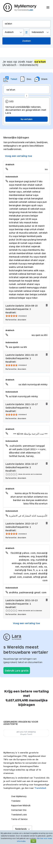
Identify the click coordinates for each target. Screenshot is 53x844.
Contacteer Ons (18, 810)
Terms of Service (19, 819)
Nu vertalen (26, 119)
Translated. (40, 788)
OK (33, 841)
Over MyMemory (18, 796)
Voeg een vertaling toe (18, 156)
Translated (19, 814)
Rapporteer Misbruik (21, 805)
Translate (15, 801)
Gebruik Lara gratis (17, 670)
